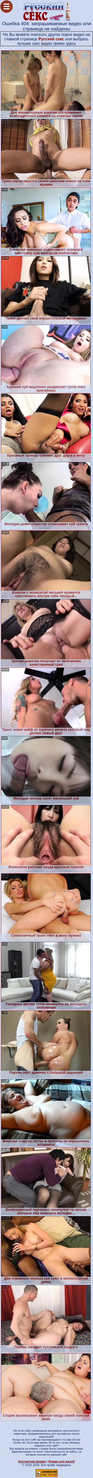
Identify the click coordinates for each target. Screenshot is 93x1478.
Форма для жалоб (61, 1461)
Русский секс (51, 39)
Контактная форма (32, 1461)
